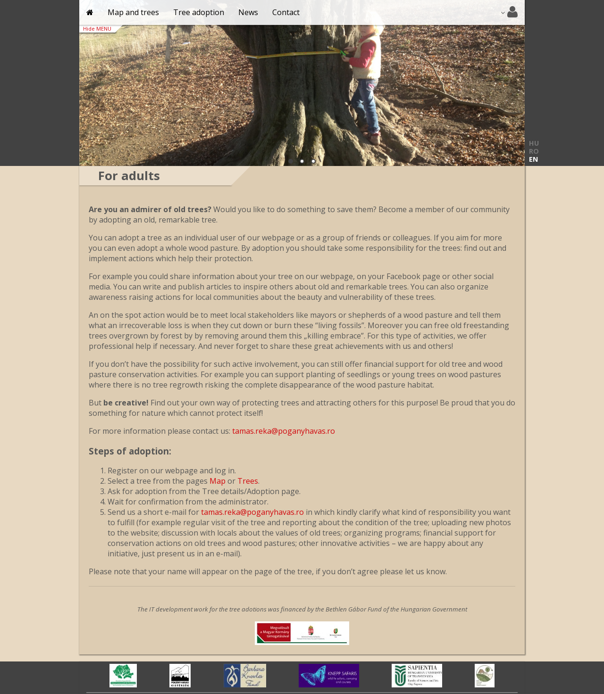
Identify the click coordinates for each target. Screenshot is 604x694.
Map (218, 481)
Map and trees (133, 12)
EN (533, 159)
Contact (286, 12)
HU (534, 143)
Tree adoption (198, 12)
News (248, 12)
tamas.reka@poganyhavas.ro (283, 431)
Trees (247, 481)
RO (534, 151)
